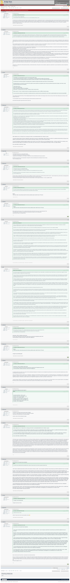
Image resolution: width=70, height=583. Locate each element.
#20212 (68, 344)
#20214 (68, 387)
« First (6, 570)
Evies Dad (4, 151)
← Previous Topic (58, 569)
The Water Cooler (13, 6)
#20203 (68, 72)
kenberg (3, 29)
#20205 (68, 151)
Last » (20, 570)
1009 (9, 570)
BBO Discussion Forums (4, 6)
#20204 (68, 105)
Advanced (69, 4)
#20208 (68, 201)
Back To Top (2, 581)
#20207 (68, 184)
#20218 (68, 495)
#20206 (68, 163)
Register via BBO (58, 3)
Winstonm (4, 11)
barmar (3, 72)
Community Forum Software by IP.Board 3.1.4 (63, 581)
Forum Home (6, 581)
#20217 (68, 459)
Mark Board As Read (15, 581)
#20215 (68, 409)
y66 (3, 219)
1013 (17, 570)
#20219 (68, 507)
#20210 (68, 267)
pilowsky (4, 184)
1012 (15, 570)
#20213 (68, 360)
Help (67, 3)
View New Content (65, 6)
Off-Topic (9, 6)
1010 (11, 570)
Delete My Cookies (10, 581)
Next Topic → (67, 569)
